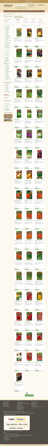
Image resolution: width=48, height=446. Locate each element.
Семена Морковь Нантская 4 (29, 240)
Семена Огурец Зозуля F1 (18, 58)
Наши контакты (20, 406)
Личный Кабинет (6, 403)
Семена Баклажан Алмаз (38, 58)
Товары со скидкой (35, 403)
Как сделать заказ (20, 409)
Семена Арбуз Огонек (28, 58)
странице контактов (30, 435)
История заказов (6, 404)
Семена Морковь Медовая (18, 240)
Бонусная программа (21, 407)
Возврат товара (35, 404)
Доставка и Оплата (31, 0)
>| (31, 393)
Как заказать (26, 0)
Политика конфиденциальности (37, 406)
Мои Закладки (6, 405)
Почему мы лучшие (38, 0)
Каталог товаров (20, 405)
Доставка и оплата (21, 408)
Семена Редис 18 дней (38, 321)
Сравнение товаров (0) (37, 26)
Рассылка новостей (7, 406)
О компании (34, 405)
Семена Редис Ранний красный (29, 362)
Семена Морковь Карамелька (29, 220)
